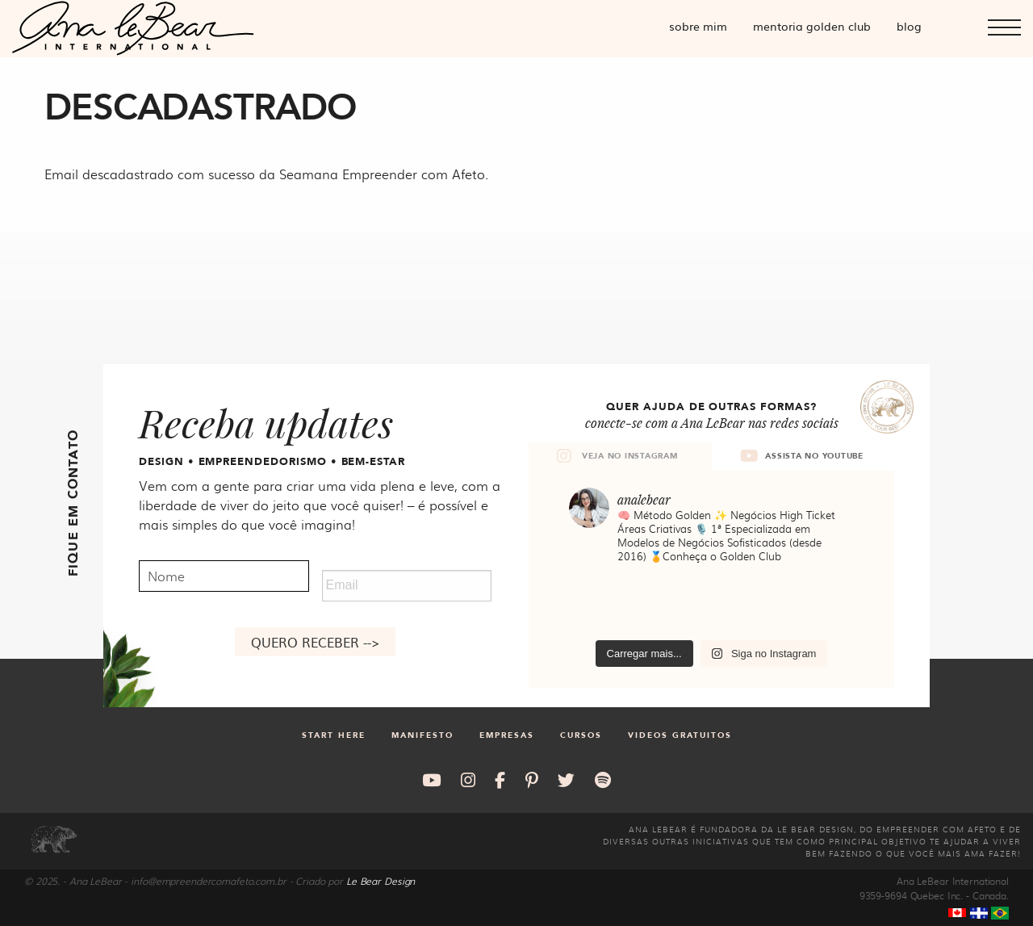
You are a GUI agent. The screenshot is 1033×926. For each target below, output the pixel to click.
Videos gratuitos (680, 735)
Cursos (581, 735)
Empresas (506, 735)
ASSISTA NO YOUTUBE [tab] (802, 456)
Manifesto (422, 735)
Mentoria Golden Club (812, 26)
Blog (909, 26)
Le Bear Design (380, 881)
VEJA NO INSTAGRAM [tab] (617, 456)
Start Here (334, 735)
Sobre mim (698, 26)
